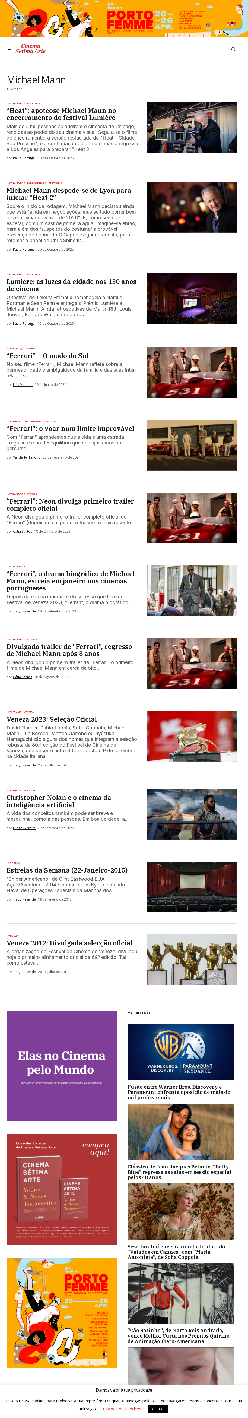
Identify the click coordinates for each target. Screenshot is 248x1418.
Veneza (29, 712)
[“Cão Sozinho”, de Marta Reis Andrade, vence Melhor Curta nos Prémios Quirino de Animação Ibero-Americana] (183, 1293)
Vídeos (32, 494)
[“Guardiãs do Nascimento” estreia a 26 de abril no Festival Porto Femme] (183, 1377)
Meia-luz (30, 790)
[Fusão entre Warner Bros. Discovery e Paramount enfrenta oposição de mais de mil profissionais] (183, 1052)
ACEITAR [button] (158, 1409)
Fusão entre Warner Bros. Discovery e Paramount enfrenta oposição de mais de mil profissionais (179, 1092)
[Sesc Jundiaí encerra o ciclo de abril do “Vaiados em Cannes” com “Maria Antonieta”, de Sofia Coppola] (183, 1211)
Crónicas (31, 348)
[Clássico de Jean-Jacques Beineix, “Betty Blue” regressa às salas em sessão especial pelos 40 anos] (183, 1132)
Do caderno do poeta (39, 421)
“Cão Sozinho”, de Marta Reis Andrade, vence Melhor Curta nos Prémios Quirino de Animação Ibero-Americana (179, 1336)
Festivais (33, 103)
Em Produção (37, 183)
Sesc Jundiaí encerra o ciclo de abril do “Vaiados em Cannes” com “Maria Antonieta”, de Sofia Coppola (176, 1252)
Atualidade (16, 103)
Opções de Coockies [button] (122, 1408)
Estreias (14, 863)
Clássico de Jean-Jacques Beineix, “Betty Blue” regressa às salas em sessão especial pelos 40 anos (179, 1172)
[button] (10, 49)
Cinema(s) (15, 348)
